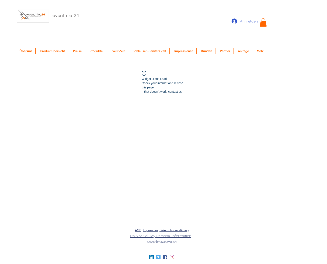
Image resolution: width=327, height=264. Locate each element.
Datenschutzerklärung (174, 230)
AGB (138, 230)
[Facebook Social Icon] (165, 257)
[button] (263, 22)
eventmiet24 (65, 15)
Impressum (150, 230)
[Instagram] (172, 257)
